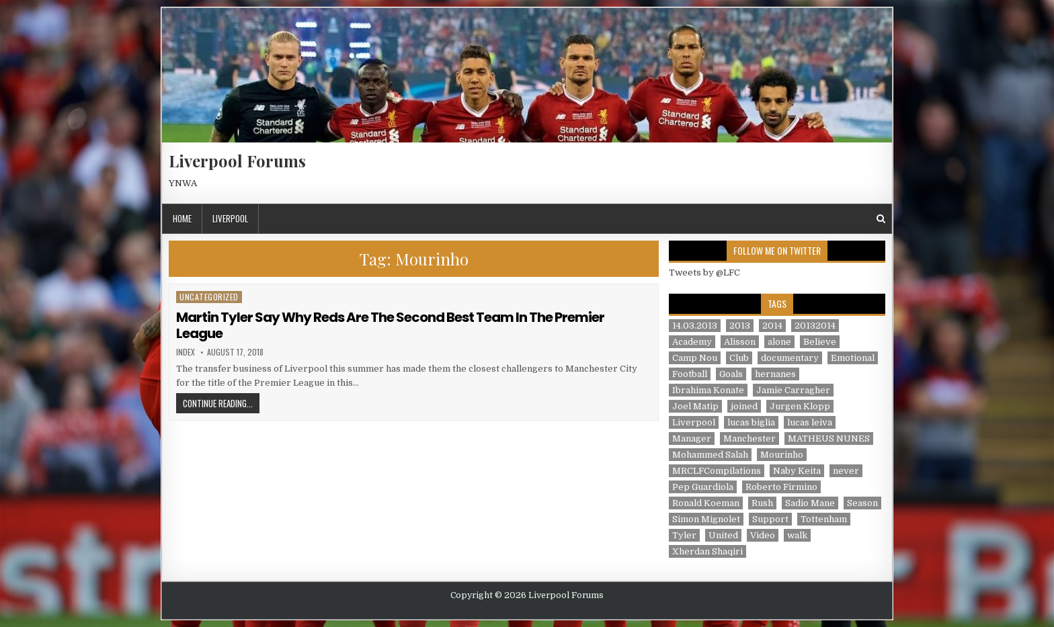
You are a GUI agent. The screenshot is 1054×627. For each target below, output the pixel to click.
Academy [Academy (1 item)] (692, 342)
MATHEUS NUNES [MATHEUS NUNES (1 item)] (829, 438)
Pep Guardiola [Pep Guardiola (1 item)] (702, 487)
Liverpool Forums (237, 160)
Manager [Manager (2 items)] (691, 438)
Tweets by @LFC (704, 272)
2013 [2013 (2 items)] (739, 326)
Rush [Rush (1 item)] (762, 503)
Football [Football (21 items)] (689, 374)
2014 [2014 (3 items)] (772, 326)
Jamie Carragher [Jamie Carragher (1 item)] (793, 390)
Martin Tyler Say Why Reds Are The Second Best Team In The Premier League (390, 325)
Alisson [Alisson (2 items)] (740, 342)
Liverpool (230, 218)
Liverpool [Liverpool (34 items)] (693, 422)
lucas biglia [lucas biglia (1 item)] (751, 422)
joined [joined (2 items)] (744, 406)
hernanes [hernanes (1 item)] (775, 374)
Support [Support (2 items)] (770, 519)
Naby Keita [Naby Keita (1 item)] (797, 471)
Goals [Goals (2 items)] (731, 374)
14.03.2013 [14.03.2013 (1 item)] (694, 326)
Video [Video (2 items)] (762, 535)
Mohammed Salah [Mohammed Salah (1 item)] (710, 455)
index (185, 352)
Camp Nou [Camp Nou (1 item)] (694, 358)
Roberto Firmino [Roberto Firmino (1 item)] (781, 487)
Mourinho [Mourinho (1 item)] (781, 455)
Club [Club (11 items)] (739, 358)
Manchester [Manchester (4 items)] (749, 438)
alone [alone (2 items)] (779, 342)
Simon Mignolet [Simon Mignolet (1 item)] (706, 519)
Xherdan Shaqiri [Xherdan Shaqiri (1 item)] (707, 551)
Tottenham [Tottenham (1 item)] (824, 519)
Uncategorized (209, 296)
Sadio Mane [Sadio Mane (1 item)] (810, 503)
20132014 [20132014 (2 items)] (815, 326)
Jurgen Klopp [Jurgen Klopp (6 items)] (800, 406)
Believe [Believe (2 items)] (819, 342)
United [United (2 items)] (723, 535)
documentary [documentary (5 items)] (790, 358)
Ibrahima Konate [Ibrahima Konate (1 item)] (708, 390)
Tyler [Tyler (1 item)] (684, 535)
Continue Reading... (221, 403)
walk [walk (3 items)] (797, 535)
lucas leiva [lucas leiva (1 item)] (809, 422)
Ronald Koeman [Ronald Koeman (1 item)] (705, 503)
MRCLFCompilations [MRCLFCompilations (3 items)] (716, 471)
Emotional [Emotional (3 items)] (853, 358)
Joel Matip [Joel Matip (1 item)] (695, 406)
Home (182, 218)
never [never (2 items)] (846, 471)
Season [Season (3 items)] (862, 503)
